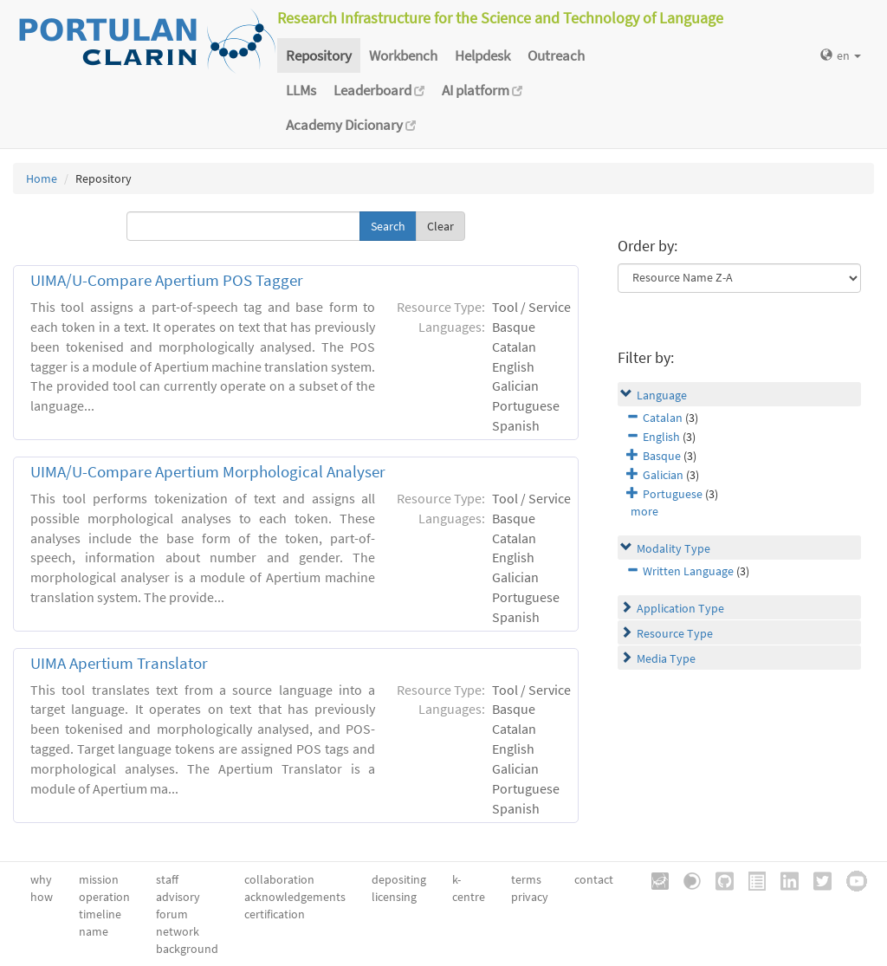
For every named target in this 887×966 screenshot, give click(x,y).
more (644, 511)
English (661, 436)
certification (274, 914)
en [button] (840, 55)
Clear (440, 226)
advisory (178, 896)
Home (41, 178)
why (41, 879)
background (187, 948)
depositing (399, 879)
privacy (529, 896)
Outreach (556, 55)
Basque (662, 456)
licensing (394, 896)
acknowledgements (295, 896)
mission (99, 879)
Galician (663, 475)
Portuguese (672, 494)
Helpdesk (482, 55)
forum (172, 914)
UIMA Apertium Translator (119, 663)
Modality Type (673, 548)
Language (662, 395)
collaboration (279, 879)
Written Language (688, 571)
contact (593, 879)
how (41, 896)
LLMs (301, 90)
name (93, 931)
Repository (319, 55)
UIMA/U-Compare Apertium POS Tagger (166, 280)
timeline (100, 914)
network (177, 931)
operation (104, 896)
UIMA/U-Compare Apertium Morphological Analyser (207, 472)
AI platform (482, 90)
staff (167, 879)
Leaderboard (378, 90)
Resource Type (675, 633)
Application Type (680, 608)
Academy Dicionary (351, 124)
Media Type (666, 658)
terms (526, 879)
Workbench (403, 55)
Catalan (663, 417)
